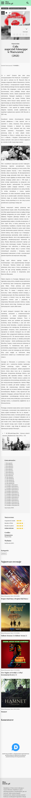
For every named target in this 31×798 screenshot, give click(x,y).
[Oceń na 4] (23, 34)
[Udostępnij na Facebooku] (6, 13)
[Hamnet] (15, 693)
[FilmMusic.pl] (9, 3)
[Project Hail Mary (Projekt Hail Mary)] (15, 580)
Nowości (4, 553)
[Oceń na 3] (20, 34)
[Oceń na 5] (26, 34)
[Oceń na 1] (14, 34)
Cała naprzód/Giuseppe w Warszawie (17, 8)
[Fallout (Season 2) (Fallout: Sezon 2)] (15, 617)
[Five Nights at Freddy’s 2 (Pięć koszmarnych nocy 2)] (15, 654)
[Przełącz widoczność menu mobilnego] (2, 2)
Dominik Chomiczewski (6, 65)
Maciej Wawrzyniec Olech (7, 596)
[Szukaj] (27, 3)
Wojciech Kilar (16, 43)
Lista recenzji (5, 8)
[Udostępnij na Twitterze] (9, 13)
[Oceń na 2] (17, 34)
